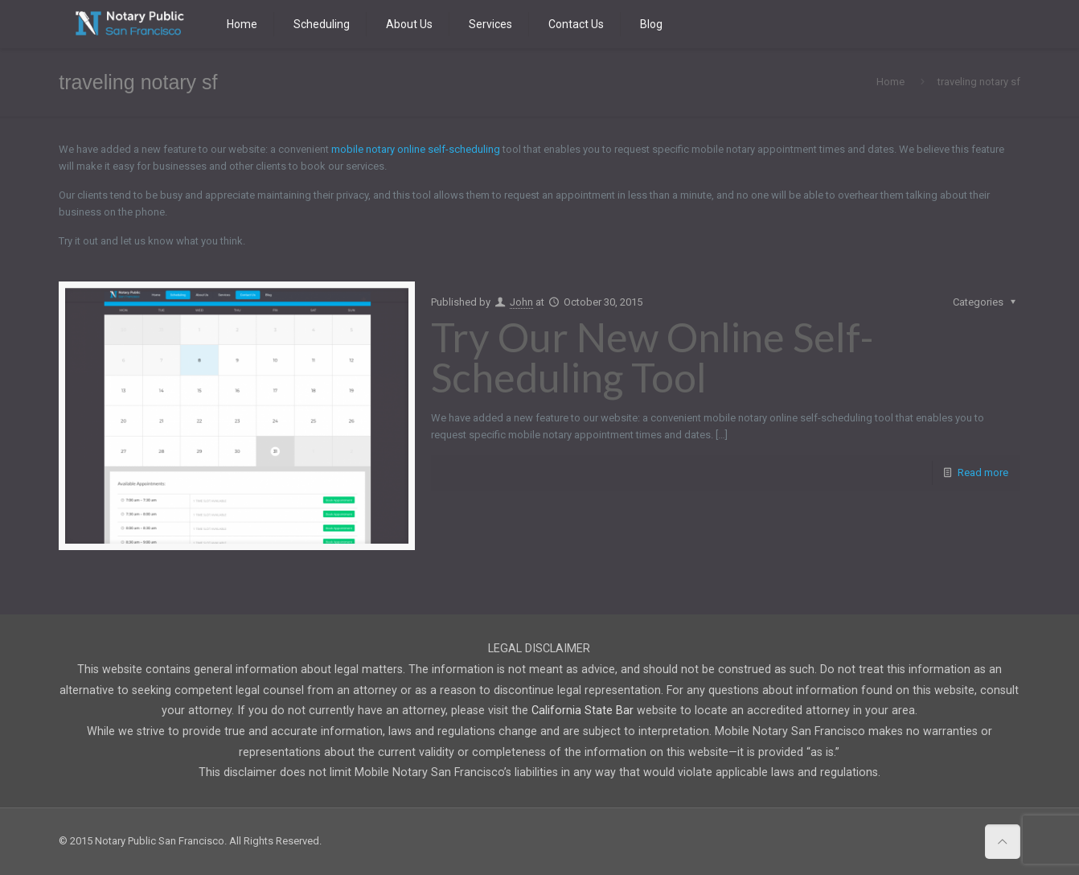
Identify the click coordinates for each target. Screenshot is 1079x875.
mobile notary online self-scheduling (415, 149)
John (521, 302)
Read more (983, 472)
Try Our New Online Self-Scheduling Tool (652, 357)
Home (890, 82)
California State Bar (582, 710)
